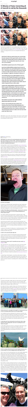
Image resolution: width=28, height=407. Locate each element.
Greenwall (15, 288)
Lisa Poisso (3, 10)
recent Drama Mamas (17, 49)
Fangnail (4, 136)
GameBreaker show (22, 151)
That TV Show (5, 156)
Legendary (12, 151)
